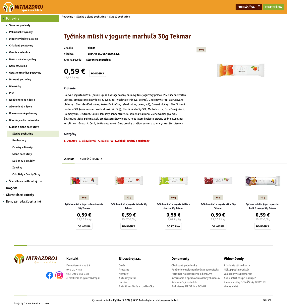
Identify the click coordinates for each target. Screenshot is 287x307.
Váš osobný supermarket (238, 274)
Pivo (11, 93)
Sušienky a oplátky (23, 160)
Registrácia (273, 7)
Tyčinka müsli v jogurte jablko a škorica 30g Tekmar (173, 206)
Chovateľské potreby (20, 195)
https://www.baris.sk (168, 300)
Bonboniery (19, 140)
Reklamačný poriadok (184, 282)
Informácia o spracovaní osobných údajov (195, 278)
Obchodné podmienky (184, 265)
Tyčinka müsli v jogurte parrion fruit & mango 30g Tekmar (262, 206)
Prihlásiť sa (249, 7)
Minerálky (15, 86)
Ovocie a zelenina (19, 52)
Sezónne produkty (19, 25)
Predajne (124, 269)
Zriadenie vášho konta (237, 265)
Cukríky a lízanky (22, 147)
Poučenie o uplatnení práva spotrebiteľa (195, 269)
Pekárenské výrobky (21, 32)
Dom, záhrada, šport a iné (23, 202)
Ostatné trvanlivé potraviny (25, 72)
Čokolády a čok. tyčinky (26, 174)
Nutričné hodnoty (91, 158)
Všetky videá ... (232, 286)
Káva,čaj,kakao (18, 66)
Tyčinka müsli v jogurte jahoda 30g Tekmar (129, 206)
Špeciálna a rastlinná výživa (25, 181)
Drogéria (12, 188)
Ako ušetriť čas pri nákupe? (240, 278)
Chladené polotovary (21, 45)
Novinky (124, 274)
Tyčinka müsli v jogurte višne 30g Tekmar (218, 206)
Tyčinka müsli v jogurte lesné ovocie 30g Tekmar (84, 206)
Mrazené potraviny (20, 79)
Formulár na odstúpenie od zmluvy (191, 274)
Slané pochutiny (22, 154)
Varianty (69, 158)
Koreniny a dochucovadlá (24, 120)
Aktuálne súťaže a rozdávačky (136, 286)
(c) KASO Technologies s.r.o (143, 300)
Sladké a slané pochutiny (24, 127)
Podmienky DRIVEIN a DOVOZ (188, 286)
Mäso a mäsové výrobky (22, 59)
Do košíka (97, 73)
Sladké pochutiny (22, 133)
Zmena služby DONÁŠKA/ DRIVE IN (245, 282)
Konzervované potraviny (23, 113)
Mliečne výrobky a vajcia (23, 38)
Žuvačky (17, 167)
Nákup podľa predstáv (236, 269)
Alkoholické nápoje (20, 106)
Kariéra (123, 282)
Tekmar (90, 47)
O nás (122, 265)
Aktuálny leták (127, 278)
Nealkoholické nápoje (22, 99)
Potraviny (12, 19)
